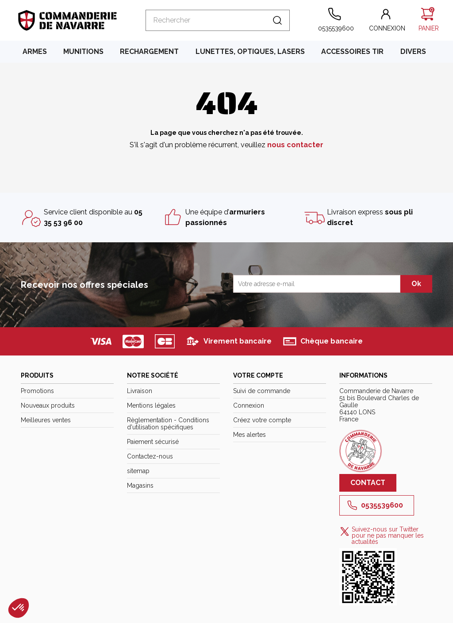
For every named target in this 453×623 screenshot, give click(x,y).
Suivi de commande (261, 390)
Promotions (37, 390)
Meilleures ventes (46, 420)
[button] (387, 20)
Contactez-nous (150, 456)
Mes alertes (249, 434)
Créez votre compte (262, 420)
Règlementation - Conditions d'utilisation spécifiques (168, 424)
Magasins (140, 485)
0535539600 (375, 505)
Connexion (248, 405)
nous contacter (295, 145)
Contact (367, 482)
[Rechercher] (218, 20)
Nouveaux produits (48, 405)
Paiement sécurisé (153, 441)
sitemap (138, 470)
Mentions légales (151, 405)
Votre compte (258, 375)
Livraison (139, 390)
